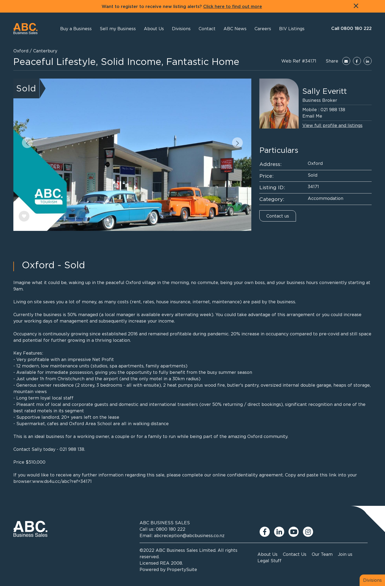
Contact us (277, 216)
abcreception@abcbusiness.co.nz (189, 535)
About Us (267, 554)
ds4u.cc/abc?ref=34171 (68, 481)
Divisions (372, 580)
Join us (345, 554)
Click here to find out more (232, 7)
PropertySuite (182, 569)
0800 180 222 (170, 529)
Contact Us (294, 554)
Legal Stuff (269, 560)
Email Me (312, 116)
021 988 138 (333, 109)
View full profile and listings (332, 125)
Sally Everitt (324, 91)
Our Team (322, 554)
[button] (154, 28)
